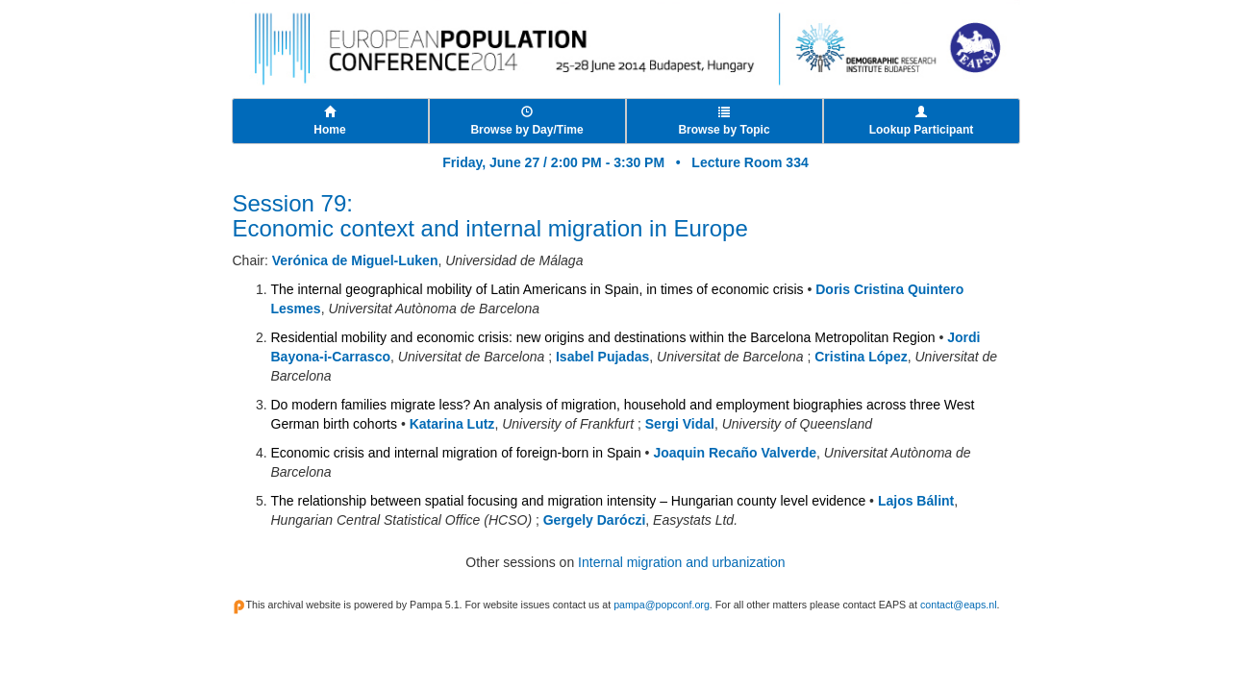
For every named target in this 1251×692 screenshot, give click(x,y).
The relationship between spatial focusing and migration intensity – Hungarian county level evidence (568, 500)
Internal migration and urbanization (682, 562)
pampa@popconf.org (661, 604)
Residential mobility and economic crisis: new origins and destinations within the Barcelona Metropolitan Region (603, 337)
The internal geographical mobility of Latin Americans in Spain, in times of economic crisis (537, 289)
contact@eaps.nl (958, 604)
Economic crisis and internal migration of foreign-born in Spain (456, 452)
